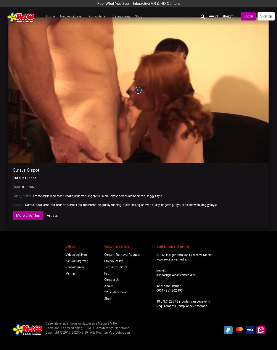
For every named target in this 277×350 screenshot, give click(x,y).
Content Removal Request (122, 254)
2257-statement (115, 292)
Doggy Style (154, 196)
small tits (75, 205)
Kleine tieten (136, 196)
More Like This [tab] (28, 215)
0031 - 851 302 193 (169, 290)
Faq (106, 273)
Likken (103, 196)
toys (177, 205)
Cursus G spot (26, 170)
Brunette (80, 196)
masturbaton (92, 205)
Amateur (38, 196)
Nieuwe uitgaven (71, 16)
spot (39, 205)
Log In (248, 16)
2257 (172, 301)
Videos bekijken (76, 254)
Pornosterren (98, 16)
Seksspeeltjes (118, 196)
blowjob (194, 205)
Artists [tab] (52, 215)
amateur (49, 205)
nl (213, 16)
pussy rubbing (111, 205)
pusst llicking (131, 205)
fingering (167, 205)
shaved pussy (150, 205)
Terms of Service (116, 267)
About (108, 286)
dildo (185, 205)
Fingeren (93, 196)
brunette (62, 205)
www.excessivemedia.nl (172, 259)
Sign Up (266, 16)
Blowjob (50, 196)
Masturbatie (65, 196)
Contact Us (111, 279)
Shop (138, 16)
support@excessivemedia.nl (175, 275)
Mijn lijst (71, 273)
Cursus (30, 205)
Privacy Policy (113, 261)
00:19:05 (28, 187)
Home (50, 16)
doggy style (209, 205)
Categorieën (121, 16)
